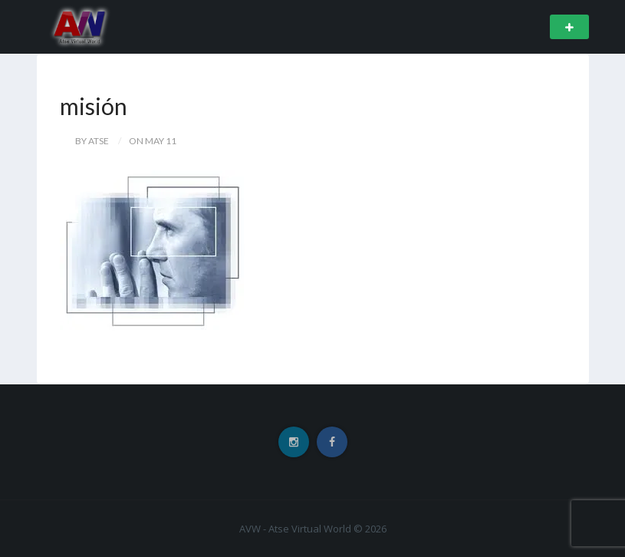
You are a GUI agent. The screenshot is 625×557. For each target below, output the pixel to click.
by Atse (92, 141)
